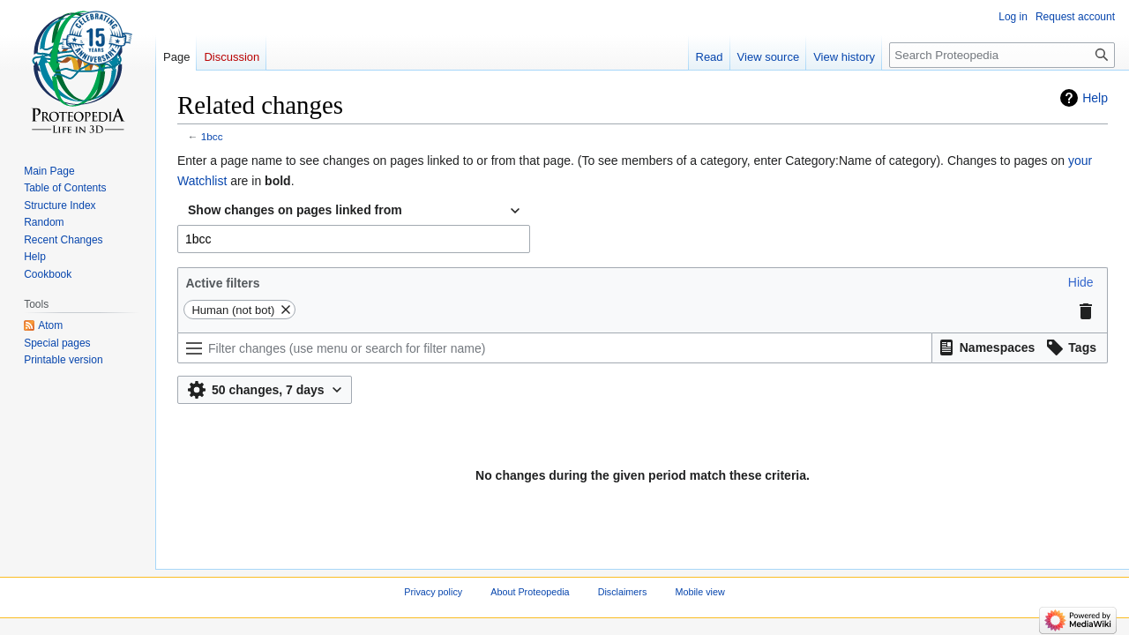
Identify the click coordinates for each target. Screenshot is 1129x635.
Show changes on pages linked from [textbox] (295, 210)
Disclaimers (622, 591)
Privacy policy (433, 591)
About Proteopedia (529, 591)
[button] (1081, 282)
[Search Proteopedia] (1002, 55)
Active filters (222, 283)
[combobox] (353, 211)
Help (1095, 98)
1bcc (212, 136)
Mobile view (699, 591)
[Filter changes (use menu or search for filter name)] (554, 347)
